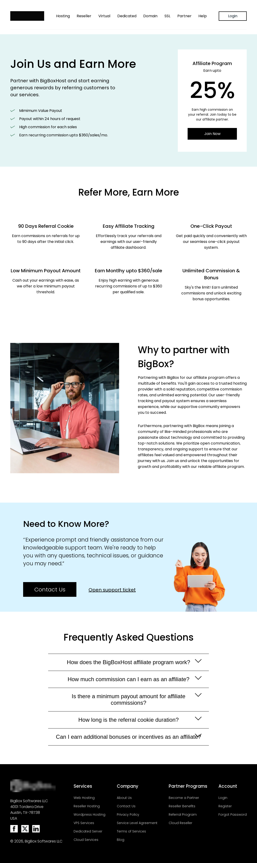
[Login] (233, 16)
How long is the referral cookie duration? (138, 720)
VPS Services (84, 823)
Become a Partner (184, 797)
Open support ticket (112, 590)
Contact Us (49, 589)
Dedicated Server (88, 831)
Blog (120, 839)
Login (232, 16)
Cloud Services (86, 839)
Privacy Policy (128, 814)
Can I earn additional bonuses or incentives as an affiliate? (128, 737)
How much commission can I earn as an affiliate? (133, 679)
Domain (150, 16)
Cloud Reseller (180, 823)
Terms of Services (131, 831)
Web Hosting (84, 797)
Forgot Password (232, 814)
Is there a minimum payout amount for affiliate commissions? (135, 699)
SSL (167, 16)
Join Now (212, 133)
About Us (124, 797)
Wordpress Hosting (89, 814)
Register (225, 806)
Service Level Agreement (137, 823)
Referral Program (183, 814)
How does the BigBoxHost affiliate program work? (133, 662)
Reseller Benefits (182, 806)
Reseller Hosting (87, 806)
